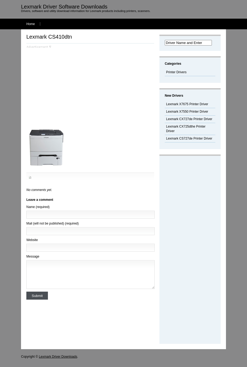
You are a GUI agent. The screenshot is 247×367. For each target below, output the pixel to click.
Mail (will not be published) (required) (52, 223)
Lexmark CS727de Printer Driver (189, 138)
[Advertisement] (71, 85)
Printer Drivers (176, 72)
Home (30, 24)
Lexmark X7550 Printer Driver (187, 111)
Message (32, 256)
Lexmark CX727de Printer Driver (189, 119)
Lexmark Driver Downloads (58, 356)
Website (32, 240)
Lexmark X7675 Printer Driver (187, 104)
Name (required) (38, 207)
